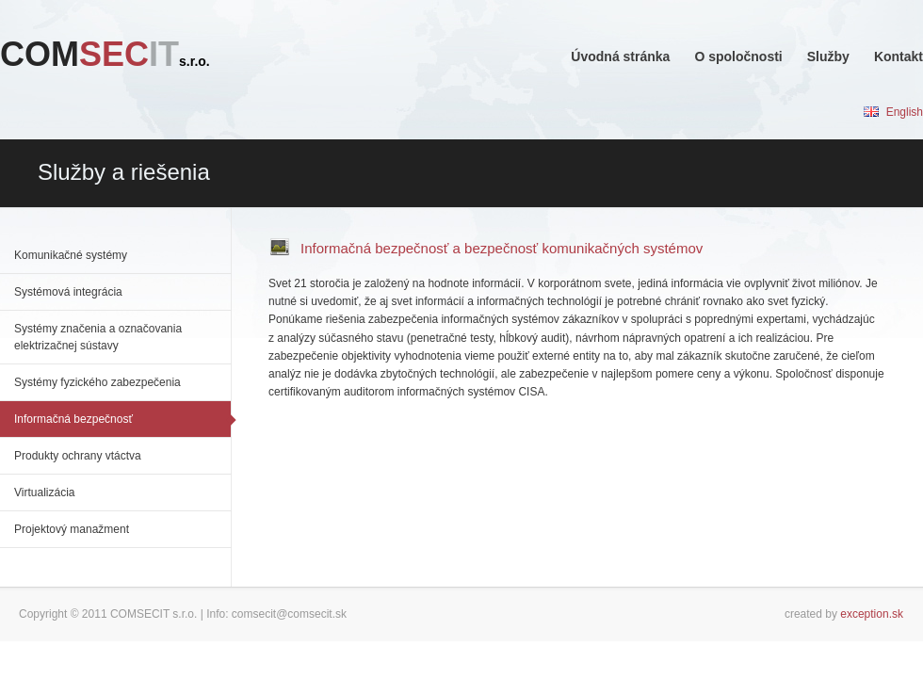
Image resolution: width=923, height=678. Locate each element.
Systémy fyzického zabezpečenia (97, 382)
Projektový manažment (71, 529)
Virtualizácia (44, 492)
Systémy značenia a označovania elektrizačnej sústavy (98, 337)
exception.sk (871, 614)
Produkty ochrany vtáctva (77, 455)
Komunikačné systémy (70, 255)
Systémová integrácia (68, 292)
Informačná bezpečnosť (73, 419)
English (893, 112)
